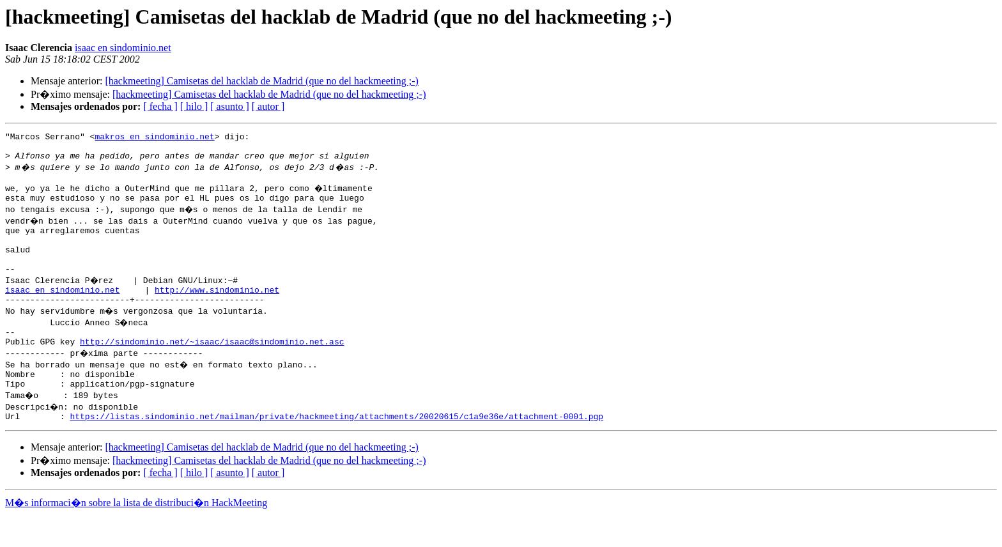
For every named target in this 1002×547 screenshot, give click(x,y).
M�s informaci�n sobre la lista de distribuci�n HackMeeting (136, 535)
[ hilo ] (194, 106)
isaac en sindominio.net (123, 47)
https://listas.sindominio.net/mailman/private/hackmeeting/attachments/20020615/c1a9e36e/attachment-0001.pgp (336, 448)
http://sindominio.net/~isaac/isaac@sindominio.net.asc (212, 368)
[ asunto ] (229, 106)
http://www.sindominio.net (217, 310)
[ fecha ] (160, 106)
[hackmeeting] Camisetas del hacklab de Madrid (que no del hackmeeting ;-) (261, 80)
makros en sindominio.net (154, 138)
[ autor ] (268, 106)
